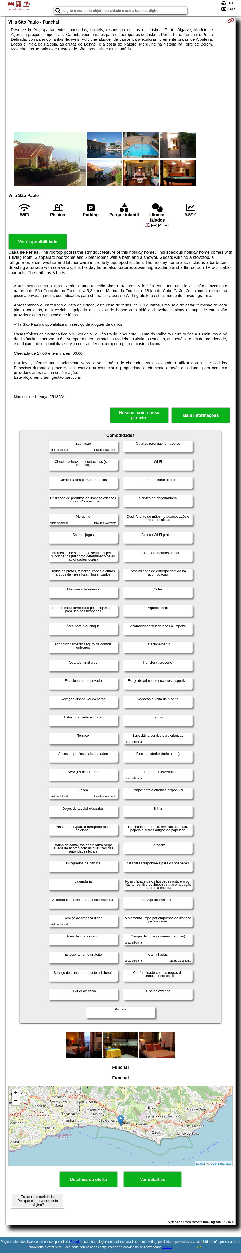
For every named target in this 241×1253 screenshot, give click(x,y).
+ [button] (16, 1093)
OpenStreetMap (220, 1163)
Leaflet (200, 1163)
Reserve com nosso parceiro (139, 415)
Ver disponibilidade (37, 242)
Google (75, 1242)
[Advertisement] (120, 91)
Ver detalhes (152, 1179)
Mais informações (200, 415)
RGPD (167, 1247)
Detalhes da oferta (88, 1179)
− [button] (16, 1101)
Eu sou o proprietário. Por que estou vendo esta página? (37, 1201)
